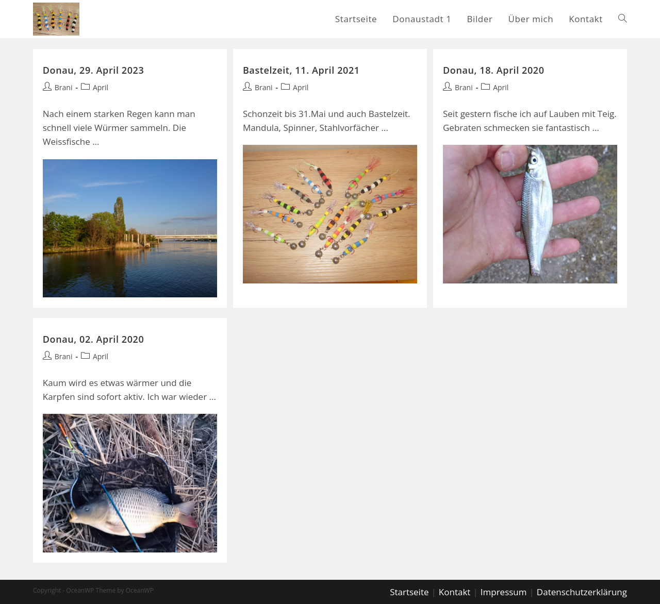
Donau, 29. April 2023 (93, 70)
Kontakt (455, 591)
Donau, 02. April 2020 (93, 338)
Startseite (409, 591)
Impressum (504, 591)
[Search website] (622, 19)
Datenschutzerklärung (582, 591)
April (100, 87)
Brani (64, 87)
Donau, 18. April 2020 (493, 70)
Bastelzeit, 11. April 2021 (301, 70)
